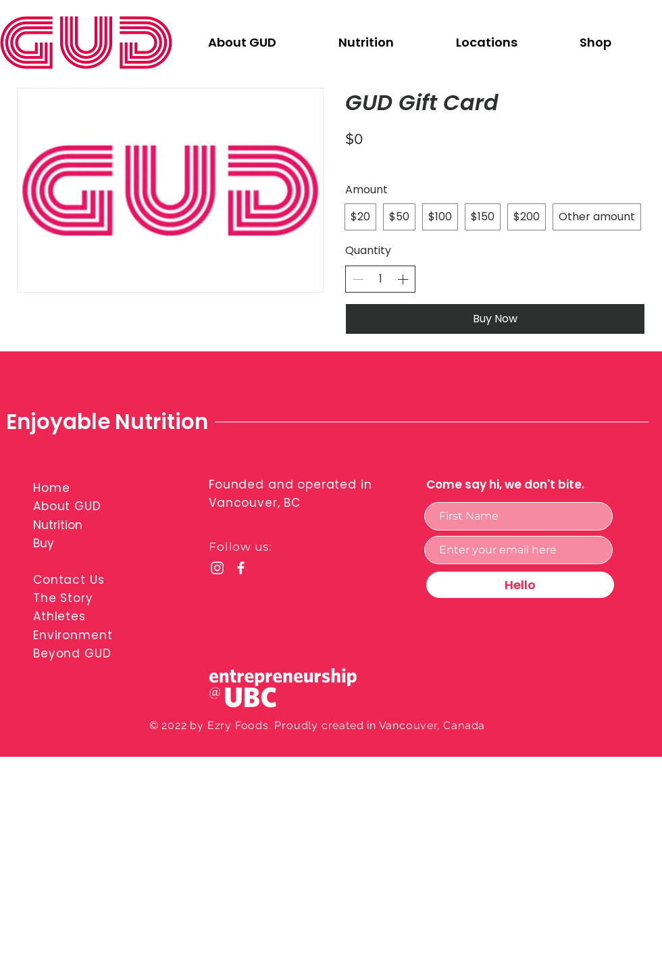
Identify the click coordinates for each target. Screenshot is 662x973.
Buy (43, 543)
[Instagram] (217, 567)
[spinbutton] (380, 279)
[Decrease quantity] (358, 279)
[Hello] (520, 585)
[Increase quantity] (402, 279)
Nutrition (57, 525)
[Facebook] (240, 567)
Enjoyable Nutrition (107, 421)
